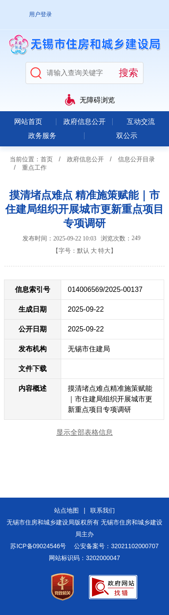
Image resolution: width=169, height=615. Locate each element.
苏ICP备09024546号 (38, 545)
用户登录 (40, 14)
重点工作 (34, 167)
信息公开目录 (136, 159)
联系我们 (102, 510)
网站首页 (28, 121)
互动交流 (141, 121)
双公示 (126, 135)
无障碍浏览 (97, 100)
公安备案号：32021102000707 (116, 545)
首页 (46, 159)
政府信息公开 (84, 121)
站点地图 (66, 510)
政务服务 (42, 135)
